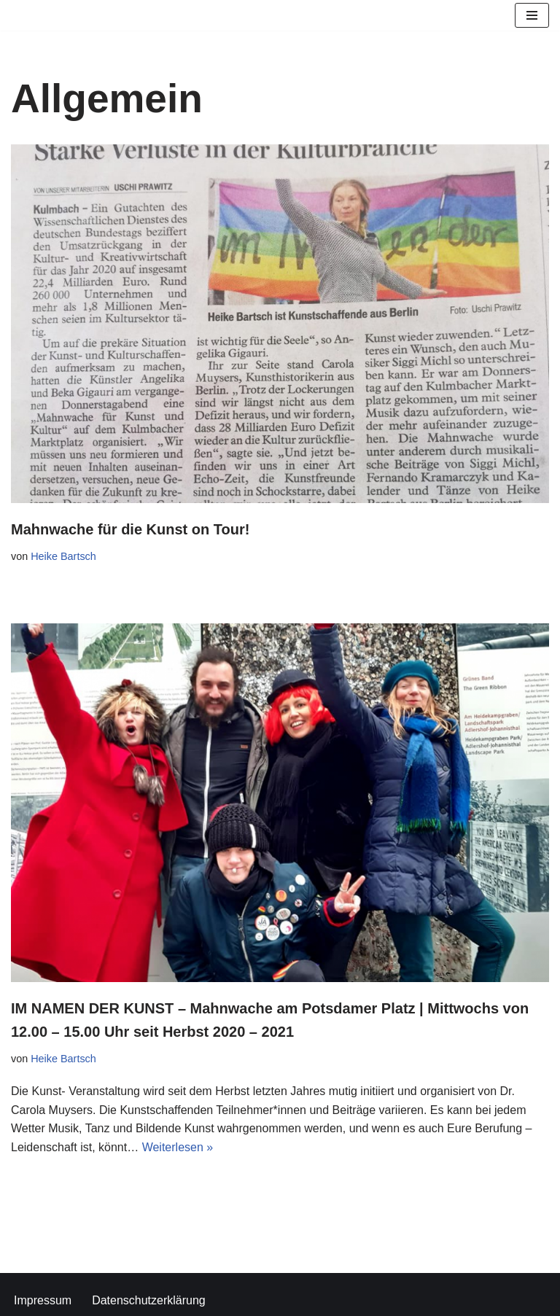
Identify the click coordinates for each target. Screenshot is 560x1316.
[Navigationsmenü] (532, 15)
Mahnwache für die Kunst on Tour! (130, 529)
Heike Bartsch (63, 556)
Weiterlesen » (178, 1147)
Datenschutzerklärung (149, 1300)
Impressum (42, 1300)
